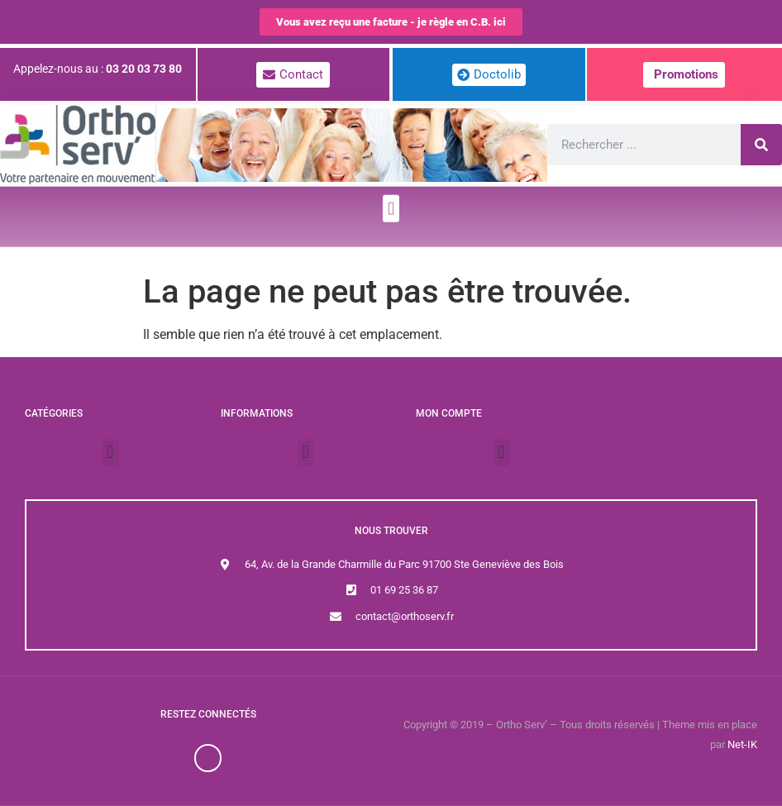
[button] (390, 199)
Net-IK (742, 744)
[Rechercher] (761, 144)
